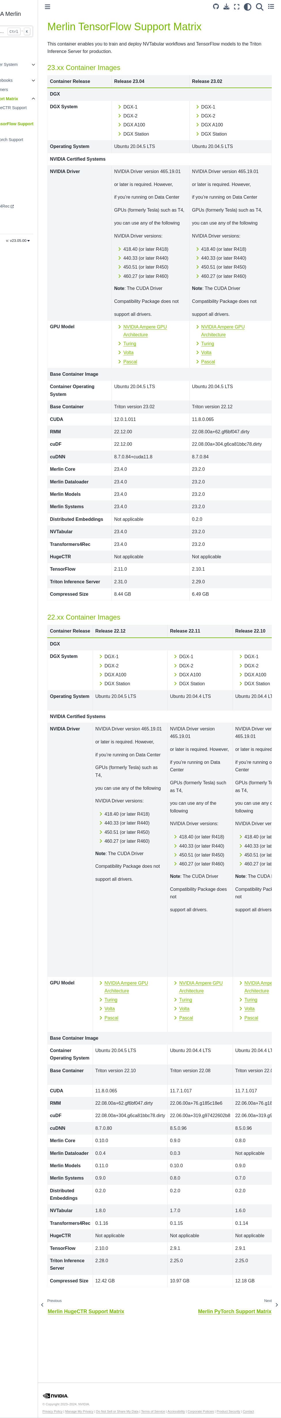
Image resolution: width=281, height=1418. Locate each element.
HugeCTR (16, 224)
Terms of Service (185, 1407)
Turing (151, 389)
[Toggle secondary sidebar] (271, 7)
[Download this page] (226, 6)
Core (11, 169)
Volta (150, 398)
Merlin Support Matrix (28, 98)
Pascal (152, 407)
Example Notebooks (26, 80)
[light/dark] (248, 7)
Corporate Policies (233, 1407)
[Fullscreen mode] (237, 7)
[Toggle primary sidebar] (80, 6)
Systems (15, 187)
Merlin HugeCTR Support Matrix (35, 111)
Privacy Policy (85, 1407)
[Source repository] (216, 7)
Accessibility (208, 1407)
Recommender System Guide (28, 68)
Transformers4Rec (24, 206)
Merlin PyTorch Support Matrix (33, 143)
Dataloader (17, 215)
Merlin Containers (23, 89)
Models (14, 178)
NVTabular (17, 197)
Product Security (260, 1407)
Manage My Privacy (111, 1407)
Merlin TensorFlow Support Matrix (38, 127)
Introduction (18, 55)
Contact (82, 1411)
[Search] (260, 7)
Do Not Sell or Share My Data (149, 1407)
